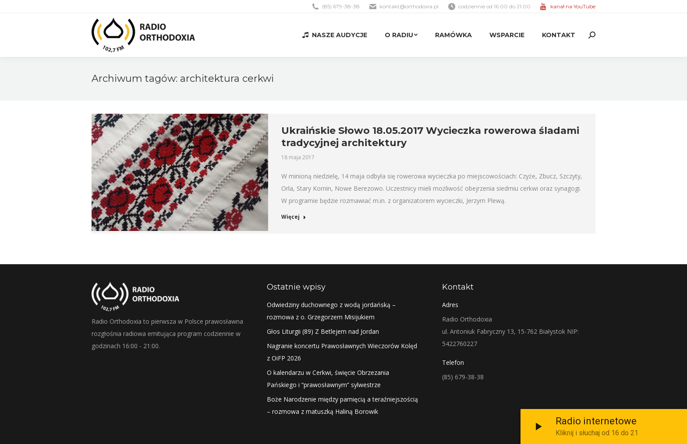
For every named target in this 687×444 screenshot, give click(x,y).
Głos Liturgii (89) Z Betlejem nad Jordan (323, 331)
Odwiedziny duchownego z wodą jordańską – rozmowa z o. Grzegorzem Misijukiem (331, 311)
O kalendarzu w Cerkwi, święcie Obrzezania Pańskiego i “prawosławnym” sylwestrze (328, 378)
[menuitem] (335, 34)
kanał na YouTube (572, 6)
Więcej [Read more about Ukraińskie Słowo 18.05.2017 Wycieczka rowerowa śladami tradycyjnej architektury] (293, 216)
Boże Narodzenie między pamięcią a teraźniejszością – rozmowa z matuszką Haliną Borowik (342, 405)
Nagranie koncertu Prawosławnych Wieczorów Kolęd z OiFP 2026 (342, 352)
